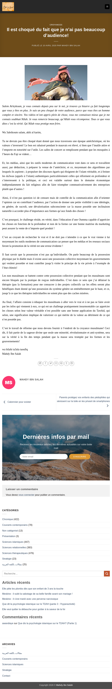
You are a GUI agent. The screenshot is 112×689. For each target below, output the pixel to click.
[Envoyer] (107, 573)
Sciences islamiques (12, 542)
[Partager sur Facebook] (45, 363)
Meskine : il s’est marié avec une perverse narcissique (30, 599)
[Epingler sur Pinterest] (61, 363)
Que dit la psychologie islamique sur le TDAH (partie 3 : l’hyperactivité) (38, 604)
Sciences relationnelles (14, 547)
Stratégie (7, 558)
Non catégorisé (10, 530)
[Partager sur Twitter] (50, 363)
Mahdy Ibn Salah (71, 45)
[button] (107, 6)
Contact (6, 676)
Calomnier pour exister (16, 402)
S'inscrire (79, 456)
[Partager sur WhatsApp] (40, 363)
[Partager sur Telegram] (71, 363)
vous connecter (26, 495)
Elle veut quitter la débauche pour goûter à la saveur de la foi (33, 609)
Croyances (56, 25)
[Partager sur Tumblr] (66, 363)
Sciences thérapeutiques (15, 553)
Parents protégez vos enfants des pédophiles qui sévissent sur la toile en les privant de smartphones (83, 401)
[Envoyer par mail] (56, 363)
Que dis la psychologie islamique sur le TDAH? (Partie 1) (47, 623)
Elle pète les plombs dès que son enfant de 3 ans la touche (32, 588)
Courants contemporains (15, 525)
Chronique (7, 519)
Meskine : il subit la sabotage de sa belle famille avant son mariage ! (37, 594)
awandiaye (7, 623)
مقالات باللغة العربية (12, 564)
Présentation (8, 536)
